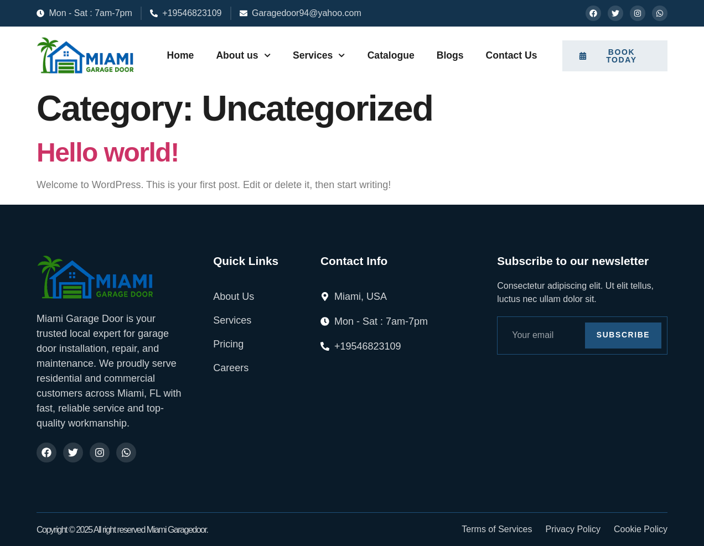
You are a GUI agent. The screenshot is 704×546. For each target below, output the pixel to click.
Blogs (450, 55)
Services (319, 55)
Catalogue (391, 55)
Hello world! (108, 152)
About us (243, 55)
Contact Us (511, 55)
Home (180, 55)
